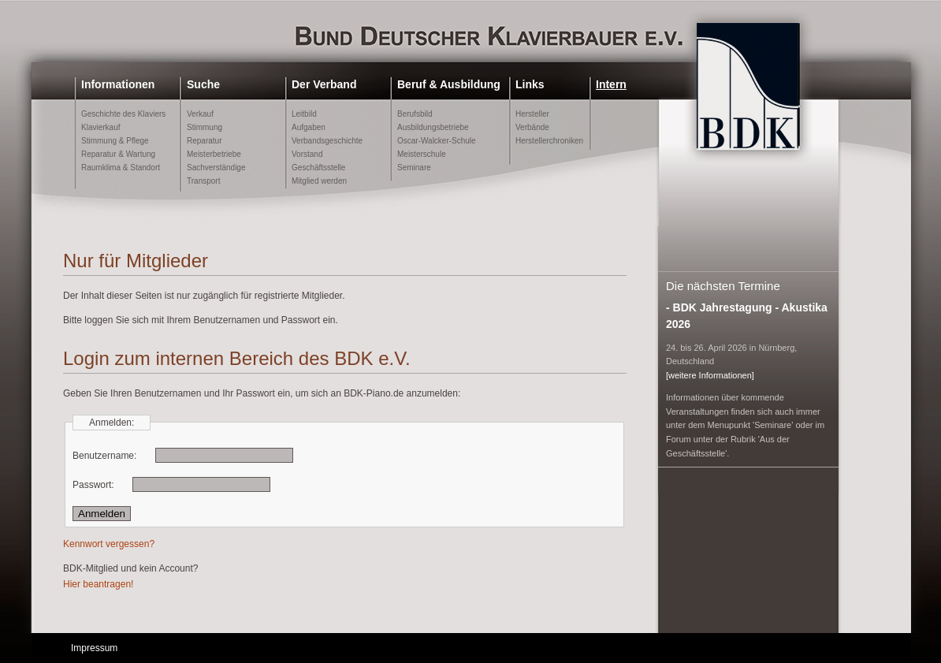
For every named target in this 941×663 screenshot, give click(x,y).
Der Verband (324, 84)
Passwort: (93, 484)
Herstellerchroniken (549, 140)
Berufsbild (414, 114)
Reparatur (204, 140)
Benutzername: (104, 455)
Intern (611, 84)
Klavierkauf (100, 127)
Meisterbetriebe (214, 154)
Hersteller (532, 114)
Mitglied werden (319, 181)
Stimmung (204, 127)
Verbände (532, 127)
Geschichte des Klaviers (123, 114)
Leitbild (304, 114)
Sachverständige (216, 167)
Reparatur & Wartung (118, 154)
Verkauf (200, 114)
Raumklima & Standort (120, 167)
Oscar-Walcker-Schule (436, 140)
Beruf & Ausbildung (448, 84)
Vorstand (307, 154)
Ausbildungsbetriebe (433, 127)
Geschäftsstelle (318, 167)
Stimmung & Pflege (115, 140)
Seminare (414, 167)
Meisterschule (421, 154)
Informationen (117, 84)
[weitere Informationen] (710, 375)
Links (530, 84)
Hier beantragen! (98, 584)
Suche (203, 84)
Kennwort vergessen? (108, 543)
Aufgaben (308, 127)
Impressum (94, 648)
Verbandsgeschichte (327, 140)
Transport (203, 181)
